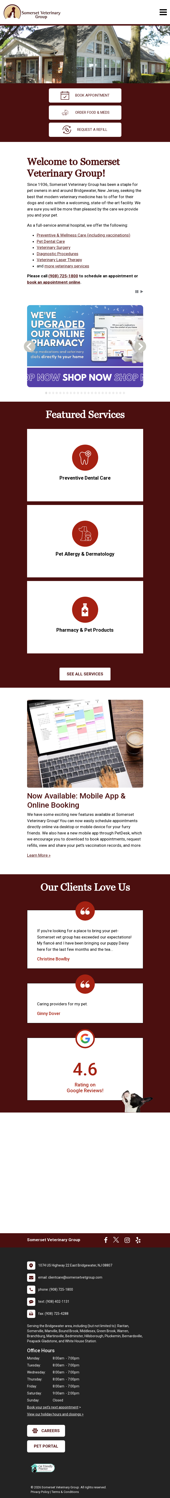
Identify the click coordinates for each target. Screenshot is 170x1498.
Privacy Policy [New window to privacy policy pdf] (40, 1492)
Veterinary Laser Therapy (59, 259)
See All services (85, 674)
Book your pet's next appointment (52, 1407)
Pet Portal (46, 1446)
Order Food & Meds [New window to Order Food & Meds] (85, 112)
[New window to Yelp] (138, 1241)
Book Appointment (85, 95)
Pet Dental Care (51, 241)
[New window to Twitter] (116, 1241)
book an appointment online (53, 282)
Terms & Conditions (65, 1492)
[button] (136, 292)
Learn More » (39, 855)
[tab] (46, 393)
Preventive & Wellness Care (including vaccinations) (83, 235)
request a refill (85, 130)
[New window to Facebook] (106, 1241)
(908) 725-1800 (63, 275)
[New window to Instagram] (127, 1241)
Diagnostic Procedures (57, 253)
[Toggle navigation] (163, 12)
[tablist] (85, 393)
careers (46, 1430)
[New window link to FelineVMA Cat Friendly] (44, 1468)
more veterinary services (66, 266)
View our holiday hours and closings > (55, 1414)
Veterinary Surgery (53, 247)
